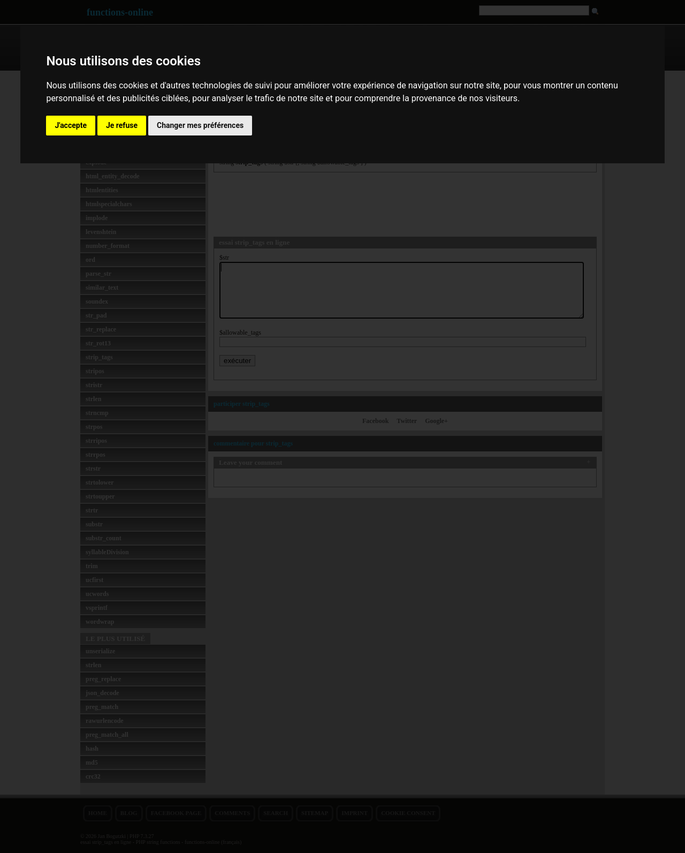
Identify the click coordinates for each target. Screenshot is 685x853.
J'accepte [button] (71, 125)
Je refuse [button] (122, 125)
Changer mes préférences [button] (200, 125)
